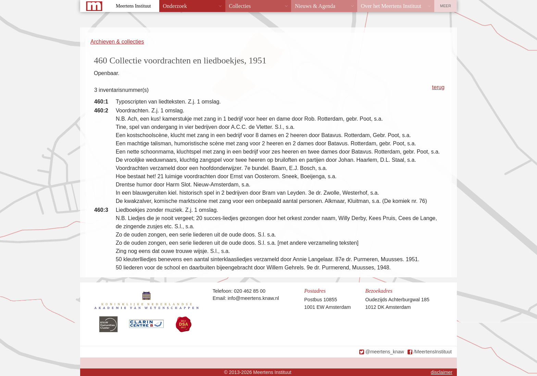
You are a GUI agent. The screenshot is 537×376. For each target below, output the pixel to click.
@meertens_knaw (384, 351)
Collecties (240, 6)
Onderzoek (175, 6)
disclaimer (441, 372)
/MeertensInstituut (433, 351)
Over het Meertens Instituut (391, 6)
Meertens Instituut (133, 6)
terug (438, 87)
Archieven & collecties (117, 42)
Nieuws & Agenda (315, 6)
